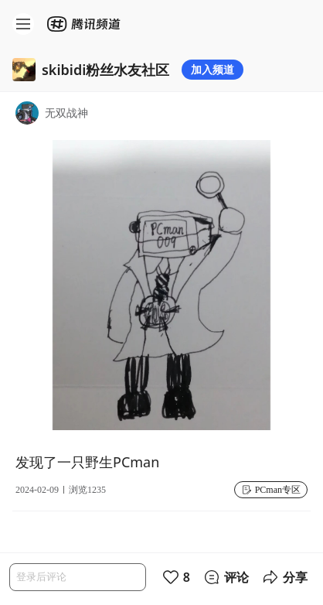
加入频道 (212, 69)
